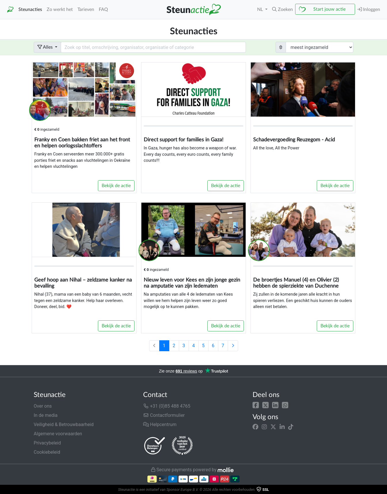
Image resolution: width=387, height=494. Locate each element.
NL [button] (260, 9)
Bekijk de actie (116, 185)
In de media (46, 415)
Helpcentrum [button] (160, 424)
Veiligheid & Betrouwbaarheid (64, 424)
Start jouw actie (329, 9)
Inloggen (368, 9)
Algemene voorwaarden (58, 433)
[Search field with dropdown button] (153, 47)
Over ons (43, 406)
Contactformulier (164, 415)
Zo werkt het (60, 9)
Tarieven (85, 9)
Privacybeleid (47, 443)
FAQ (103, 9)
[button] (256, 405)
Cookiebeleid (47, 452)
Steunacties (30, 9)
